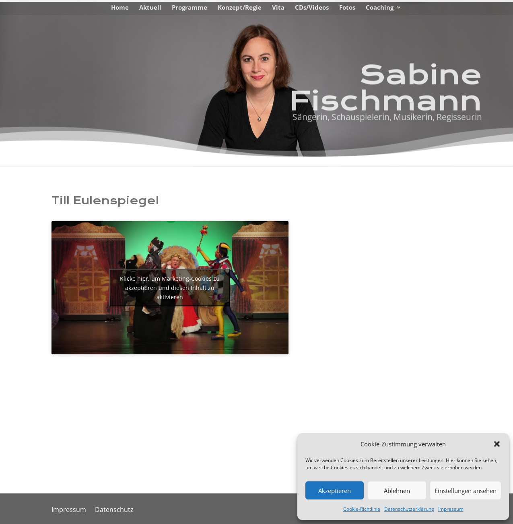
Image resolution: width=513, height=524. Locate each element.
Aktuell (150, 7)
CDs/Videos (312, 7)
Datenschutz (114, 510)
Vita (278, 7)
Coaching (380, 7)
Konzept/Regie (240, 7)
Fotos (347, 7)
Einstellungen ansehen (466, 491)
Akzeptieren (334, 491)
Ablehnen (397, 491)
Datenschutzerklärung (409, 509)
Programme (189, 7)
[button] (497, 444)
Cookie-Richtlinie (361, 509)
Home (120, 7)
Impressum (451, 509)
